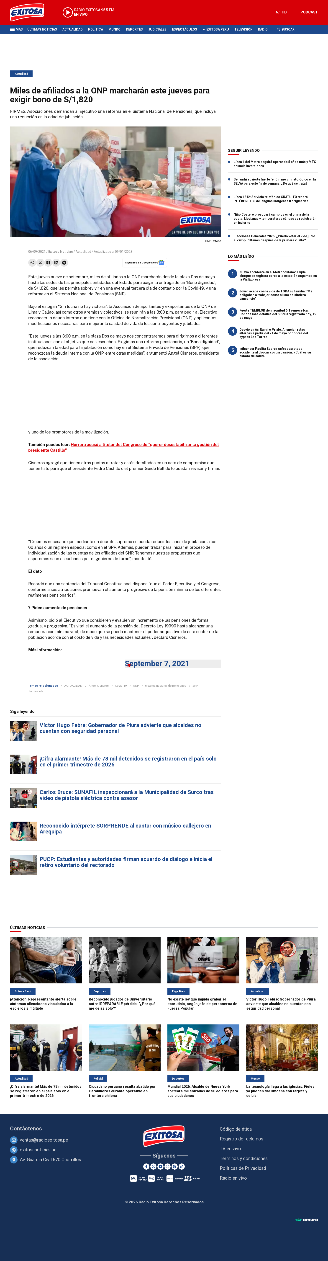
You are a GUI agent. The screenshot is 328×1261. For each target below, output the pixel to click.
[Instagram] (167, 1166)
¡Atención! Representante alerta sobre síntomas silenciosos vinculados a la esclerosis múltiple (43, 1004)
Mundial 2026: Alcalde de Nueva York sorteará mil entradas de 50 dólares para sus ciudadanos (202, 1091)
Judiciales (157, 29)
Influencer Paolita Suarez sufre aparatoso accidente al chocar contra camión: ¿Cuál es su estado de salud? (275, 352)
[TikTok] (182, 1166)
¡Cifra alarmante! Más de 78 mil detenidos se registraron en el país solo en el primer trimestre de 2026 (128, 762)
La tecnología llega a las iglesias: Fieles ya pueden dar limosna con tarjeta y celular (280, 1091)
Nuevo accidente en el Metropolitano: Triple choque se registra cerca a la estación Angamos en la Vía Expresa (278, 275)
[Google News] (175, 1166)
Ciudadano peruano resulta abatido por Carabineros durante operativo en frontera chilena (122, 1091)
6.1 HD (281, 12)
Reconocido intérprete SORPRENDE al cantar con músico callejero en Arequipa (125, 829)
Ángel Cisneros (99, 685)
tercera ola (36, 691)
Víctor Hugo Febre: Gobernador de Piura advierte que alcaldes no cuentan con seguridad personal (120, 728)
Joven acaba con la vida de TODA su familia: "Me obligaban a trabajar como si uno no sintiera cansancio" (275, 294)
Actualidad (72, 29)
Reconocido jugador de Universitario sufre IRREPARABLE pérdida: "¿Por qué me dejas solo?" (122, 1004)
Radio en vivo (233, 1178)
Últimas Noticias (42, 29)
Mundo (114, 29)
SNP (195, 685)
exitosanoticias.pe (38, 1150)
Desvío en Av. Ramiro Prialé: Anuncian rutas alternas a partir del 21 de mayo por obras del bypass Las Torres (273, 333)
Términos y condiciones (244, 1158)
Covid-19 (121, 685)
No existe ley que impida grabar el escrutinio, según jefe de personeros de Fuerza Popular (202, 1004)
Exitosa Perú (217, 29)
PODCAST (309, 12)
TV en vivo (230, 1148)
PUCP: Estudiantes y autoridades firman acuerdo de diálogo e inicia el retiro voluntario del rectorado (126, 862)
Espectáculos (184, 29)
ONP (136, 685)
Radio (263, 29)
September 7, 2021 (157, 663)
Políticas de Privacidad (243, 1168)
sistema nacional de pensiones (165, 685)
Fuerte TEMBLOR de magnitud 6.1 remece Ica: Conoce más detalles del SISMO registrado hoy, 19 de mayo (277, 314)
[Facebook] (146, 1166)
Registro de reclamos (241, 1139)
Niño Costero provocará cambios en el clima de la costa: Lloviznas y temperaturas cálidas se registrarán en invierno (275, 218)
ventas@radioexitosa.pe (44, 1140)
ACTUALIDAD (73, 685)
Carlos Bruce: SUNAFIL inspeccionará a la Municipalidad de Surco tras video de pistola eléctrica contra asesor (127, 795)
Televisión (243, 29)
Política (95, 29)
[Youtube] (160, 1166)
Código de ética (236, 1129)
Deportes (134, 29)
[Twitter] (153, 1166)
